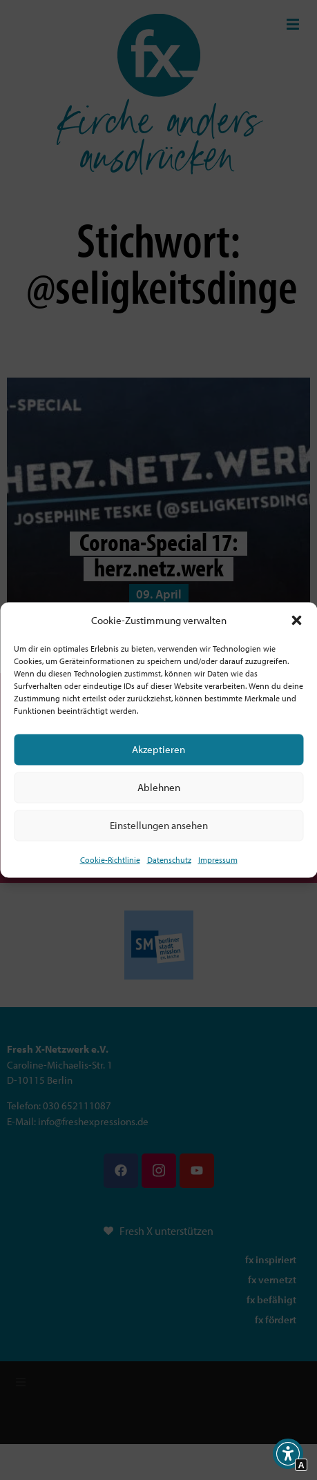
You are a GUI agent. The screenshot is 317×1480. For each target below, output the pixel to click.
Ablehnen (158, 787)
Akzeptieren (158, 749)
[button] (296, 620)
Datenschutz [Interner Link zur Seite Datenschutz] (169, 859)
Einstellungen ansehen (159, 825)
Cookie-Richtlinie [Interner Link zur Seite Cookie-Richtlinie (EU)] (110, 859)
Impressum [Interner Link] (218, 859)
